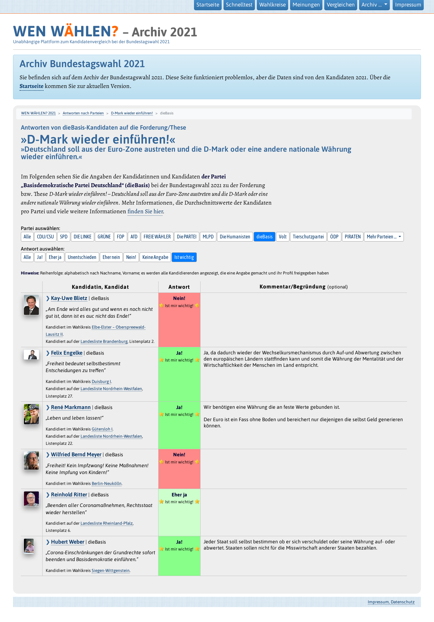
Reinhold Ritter (69, 494)
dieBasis (264, 236)
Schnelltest (239, 5)
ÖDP (334, 236)
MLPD (208, 236)
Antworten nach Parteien (83, 113)
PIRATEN (353, 236)
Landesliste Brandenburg (104, 341)
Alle (27, 236)
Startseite (207, 5)
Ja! (40, 257)
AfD (134, 236)
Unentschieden (82, 257)
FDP (120, 236)
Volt (283, 236)
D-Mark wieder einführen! (132, 113)
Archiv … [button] (372, 5)
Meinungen (306, 5)
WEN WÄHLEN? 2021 (38, 113)
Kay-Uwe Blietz (69, 298)
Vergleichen (341, 5)
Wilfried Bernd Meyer (76, 454)
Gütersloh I (102, 428)
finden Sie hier (145, 211)
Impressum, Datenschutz (391, 601)
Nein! (131, 257)
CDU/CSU (45, 236)
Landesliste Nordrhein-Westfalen (111, 388)
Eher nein (111, 257)
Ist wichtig (184, 257)
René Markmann (71, 407)
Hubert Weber (67, 542)
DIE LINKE (82, 236)
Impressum (408, 5)
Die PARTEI (186, 236)
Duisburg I (101, 381)
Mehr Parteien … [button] (382, 236)
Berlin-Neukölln (107, 483)
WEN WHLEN (65, 30)
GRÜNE (104, 236)
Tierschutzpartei (308, 236)
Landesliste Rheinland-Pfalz (107, 523)
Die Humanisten (235, 236)
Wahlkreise (272, 5)
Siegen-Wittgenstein (111, 570)
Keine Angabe (155, 257)
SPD (63, 236)
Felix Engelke (66, 353)
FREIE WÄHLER (157, 236)
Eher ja (55, 257)
